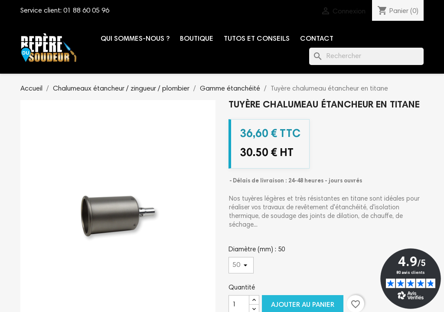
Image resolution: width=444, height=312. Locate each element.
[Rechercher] (366, 56)
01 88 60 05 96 (86, 10)
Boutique (196, 39)
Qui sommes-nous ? (135, 39)
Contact (316, 39)
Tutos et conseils (257, 39)
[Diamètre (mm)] (241, 265)
